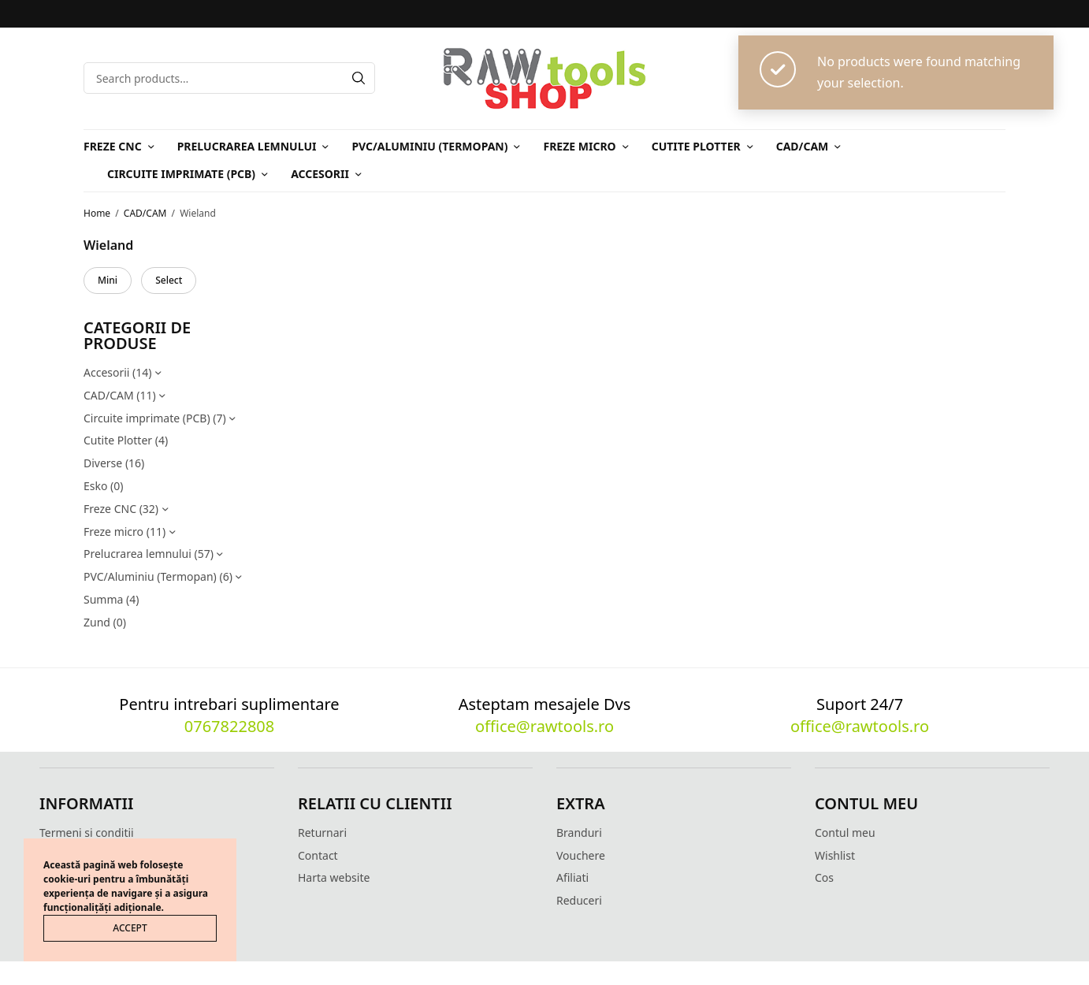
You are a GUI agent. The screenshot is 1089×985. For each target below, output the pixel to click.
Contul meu (845, 832)
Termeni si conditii (86, 832)
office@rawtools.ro (544, 726)
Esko (95, 485)
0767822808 (229, 726)
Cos (824, 877)
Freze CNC (113, 146)
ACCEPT (130, 928)
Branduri (579, 832)
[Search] (359, 78)
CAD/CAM (802, 146)
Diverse (103, 462)
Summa (103, 599)
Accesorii (320, 173)
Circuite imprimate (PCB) (181, 173)
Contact (318, 855)
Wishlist (835, 855)
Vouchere (580, 855)
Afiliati (572, 877)
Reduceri (579, 900)
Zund (97, 622)
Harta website (334, 877)
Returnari (322, 832)
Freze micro (579, 146)
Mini (107, 280)
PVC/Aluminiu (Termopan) (429, 146)
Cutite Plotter (696, 146)
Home (97, 213)
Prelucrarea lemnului (247, 146)
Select (168, 280)
